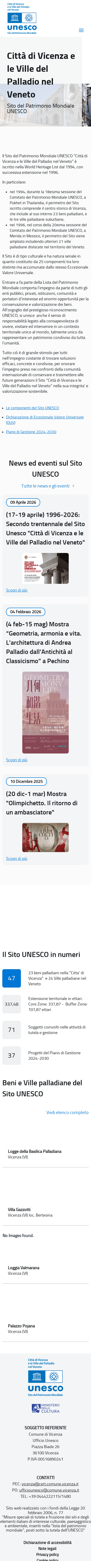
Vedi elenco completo (67, 1112)
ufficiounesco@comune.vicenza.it (49, 1490)
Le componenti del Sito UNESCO (32, 408)
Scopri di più (16, 590)
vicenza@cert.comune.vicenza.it (50, 1484)
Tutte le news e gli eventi (45, 486)
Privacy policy (47, 1554)
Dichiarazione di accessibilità (47, 1542)
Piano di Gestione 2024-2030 (31, 432)
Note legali (47, 1548)
